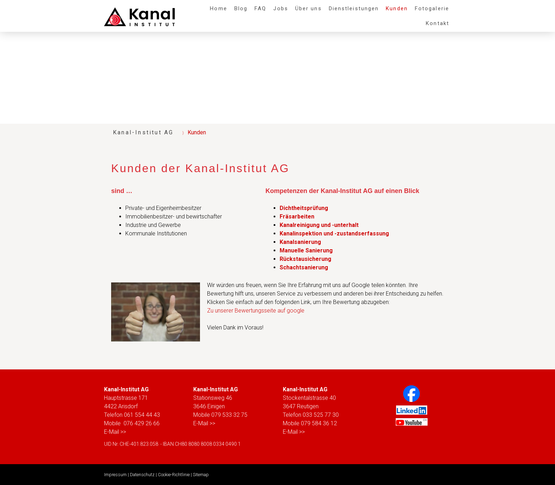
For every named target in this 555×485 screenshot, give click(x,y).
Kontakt (437, 23)
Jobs (280, 8)
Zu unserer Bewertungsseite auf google (255, 310)
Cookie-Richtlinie (174, 474)
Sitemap (201, 474)
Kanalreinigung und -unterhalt (319, 225)
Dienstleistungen (354, 8)
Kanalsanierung (300, 242)
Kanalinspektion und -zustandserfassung (334, 233)
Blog (240, 8)
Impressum (115, 474)
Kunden (397, 8)
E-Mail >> (115, 431)
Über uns (308, 8)
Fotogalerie (432, 8)
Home (218, 8)
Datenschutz (142, 474)
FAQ (260, 8)
